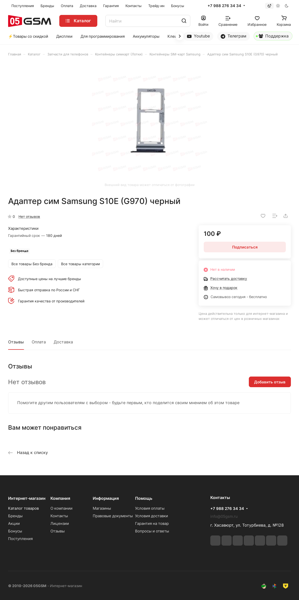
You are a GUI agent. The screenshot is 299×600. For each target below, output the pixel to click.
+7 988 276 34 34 (224, 6)
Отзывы (16, 341)
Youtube (198, 36)
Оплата (39, 341)
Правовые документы (113, 515)
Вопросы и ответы (152, 531)
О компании (61, 508)
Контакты (59, 515)
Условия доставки (151, 515)
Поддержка (272, 36)
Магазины (102, 508)
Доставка (63, 341)
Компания (60, 498)
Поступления (20, 538)
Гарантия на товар (152, 523)
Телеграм (233, 36)
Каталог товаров (23, 508)
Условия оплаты (149, 508)
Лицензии (59, 523)
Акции (14, 523)
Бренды (15, 515)
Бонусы (15, 531)
